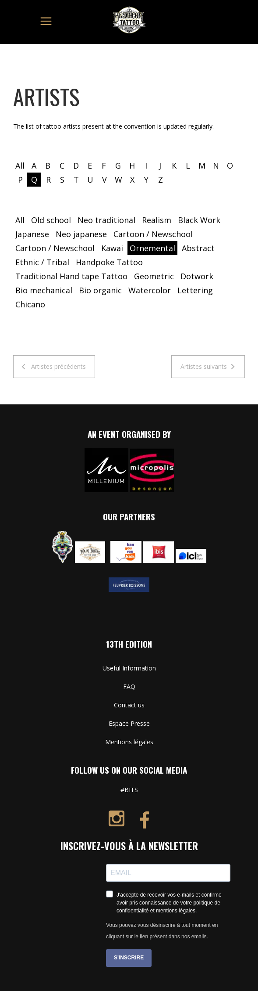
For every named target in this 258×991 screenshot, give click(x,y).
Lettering (195, 290)
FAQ (129, 686)
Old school (51, 220)
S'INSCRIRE (129, 958)
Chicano (30, 304)
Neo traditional (106, 220)
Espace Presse (129, 723)
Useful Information (129, 668)
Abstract (198, 248)
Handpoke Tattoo (109, 262)
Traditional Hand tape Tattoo (71, 276)
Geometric (154, 276)
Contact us (129, 705)
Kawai (112, 248)
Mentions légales (129, 742)
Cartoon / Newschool (153, 234)
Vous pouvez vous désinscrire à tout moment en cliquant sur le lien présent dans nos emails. (162, 931)
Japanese (32, 234)
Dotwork (196, 276)
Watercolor (149, 290)
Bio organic (100, 290)
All (20, 165)
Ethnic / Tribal (42, 262)
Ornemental (152, 248)
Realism (156, 220)
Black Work (199, 220)
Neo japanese (81, 234)
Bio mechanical (43, 290)
